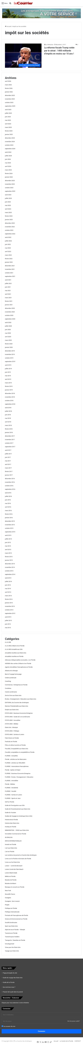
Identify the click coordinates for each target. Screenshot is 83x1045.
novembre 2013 (10, 606)
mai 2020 (8, 333)
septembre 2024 (10, 148)
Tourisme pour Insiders (12, 936)
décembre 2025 (10, 95)
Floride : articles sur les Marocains (15, 759)
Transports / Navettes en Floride (15, 940)
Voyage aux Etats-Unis (12, 951)
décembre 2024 (10, 138)
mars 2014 (8, 595)
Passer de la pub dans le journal (13, 992)
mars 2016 (8, 510)
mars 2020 (8, 340)
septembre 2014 (10, 574)
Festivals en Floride (11, 741)
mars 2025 (8, 127)
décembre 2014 (10, 564)
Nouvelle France (10, 894)
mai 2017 (8, 461)
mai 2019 (8, 376)
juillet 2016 (8, 496)
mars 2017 (8, 468)
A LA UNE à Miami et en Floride (14, 646)
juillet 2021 (8, 283)
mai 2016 (8, 503)
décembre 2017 (10, 436)
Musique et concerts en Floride (14, 887)
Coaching (8, 681)
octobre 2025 (9, 102)
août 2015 (8, 535)
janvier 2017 (9, 475)
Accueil (8, 26)
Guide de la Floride (8, 982)
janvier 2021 (9, 305)
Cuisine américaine (11, 692)
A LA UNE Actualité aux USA (13, 649)
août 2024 (8, 152)
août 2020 (8, 322)
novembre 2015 (10, 525)
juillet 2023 (8, 198)
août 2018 (8, 407)
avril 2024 (8, 166)
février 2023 (8, 216)
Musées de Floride (10, 880)
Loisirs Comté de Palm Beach (14, 869)
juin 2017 (8, 457)
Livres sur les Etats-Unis (12, 862)
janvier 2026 (9, 92)
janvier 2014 (9, 603)
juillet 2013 (8, 620)
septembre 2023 (10, 191)
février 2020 (8, 344)
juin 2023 (8, 202)
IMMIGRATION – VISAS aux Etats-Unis (17, 830)
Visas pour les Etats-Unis (12, 947)
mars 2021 (8, 297)
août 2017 (8, 450)
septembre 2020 (10, 319)
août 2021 (8, 280)
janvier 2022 (9, 262)
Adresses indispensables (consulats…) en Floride (20, 660)
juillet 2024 (8, 156)
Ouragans (8, 897)
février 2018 (8, 429)
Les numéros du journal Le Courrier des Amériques (21, 855)
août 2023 (8, 195)
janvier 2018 (9, 432)
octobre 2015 (9, 528)
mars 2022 (8, 255)
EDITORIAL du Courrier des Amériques (17, 702)
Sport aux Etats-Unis (11, 926)
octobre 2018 (9, 400)
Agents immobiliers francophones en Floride (19, 667)
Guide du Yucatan (10, 812)
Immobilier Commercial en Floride (15, 834)
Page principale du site (10, 973)
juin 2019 (8, 372)
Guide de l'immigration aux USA (15, 805)
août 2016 (8, 493)
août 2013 (8, 617)
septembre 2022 (10, 234)
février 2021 (8, 301)
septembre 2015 (10, 532)
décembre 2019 (10, 351)
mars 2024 (8, 170)
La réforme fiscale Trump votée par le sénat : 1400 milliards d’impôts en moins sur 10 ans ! (59, 50)
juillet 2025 (8, 113)
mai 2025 (8, 120)
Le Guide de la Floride (66, 1041)
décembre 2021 (10, 266)
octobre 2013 (9, 610)
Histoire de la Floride (11, 819)
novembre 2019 (10, 354)
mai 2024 (8, 163)
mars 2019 (8, 383)
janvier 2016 (9, 517)
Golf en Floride (9, 802)
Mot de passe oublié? (74, 1021)
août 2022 (8, 237)
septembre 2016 (10, 489)
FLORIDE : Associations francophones (17, 766)
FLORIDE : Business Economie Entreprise (17, 773)
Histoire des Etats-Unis (12, 823)
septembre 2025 (10, 106)
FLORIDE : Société (10, 791)
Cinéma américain (10, 677)
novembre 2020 (10, 312)
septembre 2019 (10, 361)
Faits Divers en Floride (12, 738)
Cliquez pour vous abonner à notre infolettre (15, 1003)
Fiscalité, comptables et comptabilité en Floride (19, 752)
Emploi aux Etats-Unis (12, 709)
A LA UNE (8, 642)
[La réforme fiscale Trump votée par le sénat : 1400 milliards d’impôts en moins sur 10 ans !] (23, 56)
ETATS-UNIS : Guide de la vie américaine (17, 717)
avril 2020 (8, 336)
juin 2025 (8, 117)
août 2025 (8, 109)
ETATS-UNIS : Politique (12, 731)
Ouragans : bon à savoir (12, 901)
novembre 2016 (10, 482)
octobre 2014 (9, 571)
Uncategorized (9, 944)
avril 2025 (8, 124)
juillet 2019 (8, 368)
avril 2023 (8, 209)
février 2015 (8, 556)
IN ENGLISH (8, 837)
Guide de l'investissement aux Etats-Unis (17, 809)
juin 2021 (8, 287)
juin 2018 (8, 415)
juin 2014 (8, 585)
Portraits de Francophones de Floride (16, 915)
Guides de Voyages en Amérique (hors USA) (18, 816)
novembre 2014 (10, 567)
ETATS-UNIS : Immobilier (12, 720)
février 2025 (8, 131)
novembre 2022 (10, 226)
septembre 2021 (10, 276)
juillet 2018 (8, 411)
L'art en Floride (9, 851)
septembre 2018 (10, 404)
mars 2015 (8, 553)
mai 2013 (8, 627)
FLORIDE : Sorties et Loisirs (13, 795)
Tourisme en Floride (11, 933)
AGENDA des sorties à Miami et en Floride (18, 663)
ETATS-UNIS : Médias (11, 724)
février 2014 (8, 599)
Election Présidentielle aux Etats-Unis (16, 706)
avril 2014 (8, 592)
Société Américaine (11, 922)
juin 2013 (8, 624)
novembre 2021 (10, 269)
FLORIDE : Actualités (11, 756)
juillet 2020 (8, 326)
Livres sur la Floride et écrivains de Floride (18, 858)
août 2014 (8, 578)
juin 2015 (8, 542)
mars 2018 (8, 425)
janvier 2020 (9, 347)
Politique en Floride (11, 908)
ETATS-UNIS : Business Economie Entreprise (19, 713)
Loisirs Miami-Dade (11, 873)
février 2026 (8, 88)
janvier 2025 (9, 134)
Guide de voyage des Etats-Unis (12, 977)
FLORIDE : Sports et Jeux (12, 798)
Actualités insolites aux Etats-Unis (15, 653)
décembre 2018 (10, 393)
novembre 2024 (10, 141)
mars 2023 (8, 212)
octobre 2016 (9, 485)
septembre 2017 (10, 446)
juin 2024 (8, 159)
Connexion (41, 1031)
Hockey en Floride (10, 827)
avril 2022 (8, 251)
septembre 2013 (10, 613)
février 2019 (8, 386)
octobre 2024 (9, 145)
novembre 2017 (10, 439)
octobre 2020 (9, 315)
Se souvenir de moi (8, 1026)
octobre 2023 (9, 187)
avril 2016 (8, 507)
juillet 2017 (8, 454)
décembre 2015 (10, 521)
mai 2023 (8, 205)
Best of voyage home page (13, 674)
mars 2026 (8, 85)
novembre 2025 (10, 99)
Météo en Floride (10, 876)
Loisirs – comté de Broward (13, 866)
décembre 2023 (10, 180)
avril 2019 (8, 379)
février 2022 (8, 258)
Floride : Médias (10, 784)
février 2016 (8, 514)
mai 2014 (8, 588)
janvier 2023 (9, 219)
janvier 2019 (9, 390)
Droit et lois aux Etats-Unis (13, 695)
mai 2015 (8, 546)
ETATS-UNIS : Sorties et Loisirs (14, 734)
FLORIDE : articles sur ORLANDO (15, 763)
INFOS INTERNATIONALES (13, 841)
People (7, 905)
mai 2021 (8, 290)
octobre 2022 (9, 230)
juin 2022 (8, 244)
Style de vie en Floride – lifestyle (15, 929)
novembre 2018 (10, 397)
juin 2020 (8, 329)
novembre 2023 (10, 184)
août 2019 (8, 365)
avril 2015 (8, 549)
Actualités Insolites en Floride (14, 656)
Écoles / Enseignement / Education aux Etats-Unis (20, 699)
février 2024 (8, 173)
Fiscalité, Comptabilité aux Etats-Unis (16, 748)
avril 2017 (8, 464)
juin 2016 (8, 500)
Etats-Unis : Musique (11, 727)
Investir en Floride (10, 844)
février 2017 (8, 471)
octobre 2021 (9, 273)
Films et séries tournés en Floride (15, 745)
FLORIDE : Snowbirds (11, 787)
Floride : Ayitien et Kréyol (12, 770)
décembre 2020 (10, 308)
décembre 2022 (10, 223)
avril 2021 (8, 294)
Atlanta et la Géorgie (11, 670)
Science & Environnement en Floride (16, 919)
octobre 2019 (9, 358)
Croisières (8, 688)
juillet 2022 (8, 241)
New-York (8, 890)
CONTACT (78, 1041)
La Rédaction (49, 44)
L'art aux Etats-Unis (11, 848)
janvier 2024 (9, 177)
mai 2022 (8, 248)
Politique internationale (12, 912)
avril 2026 (8, 81)
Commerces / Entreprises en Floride (16, 685)
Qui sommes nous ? (9, 987)
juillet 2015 (8, 539)
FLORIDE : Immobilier (11, 780)
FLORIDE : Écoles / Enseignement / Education (19, 777)
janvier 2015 (9, 560)
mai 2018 (8, 418)
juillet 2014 (8, 581)
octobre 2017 (9, 443)
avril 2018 (8, 422)
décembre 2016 (10, 478)
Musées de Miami (10, 883)
